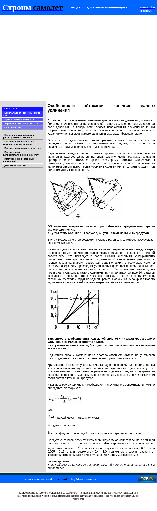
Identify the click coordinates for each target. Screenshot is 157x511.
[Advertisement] (42, 58)
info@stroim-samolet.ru (84, 479)
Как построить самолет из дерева (23, 148)
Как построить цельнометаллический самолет (21, 153)
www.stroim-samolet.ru (39, 479)
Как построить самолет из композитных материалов (18, 142)
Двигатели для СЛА (15, 165)
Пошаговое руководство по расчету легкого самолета (19, 136)
